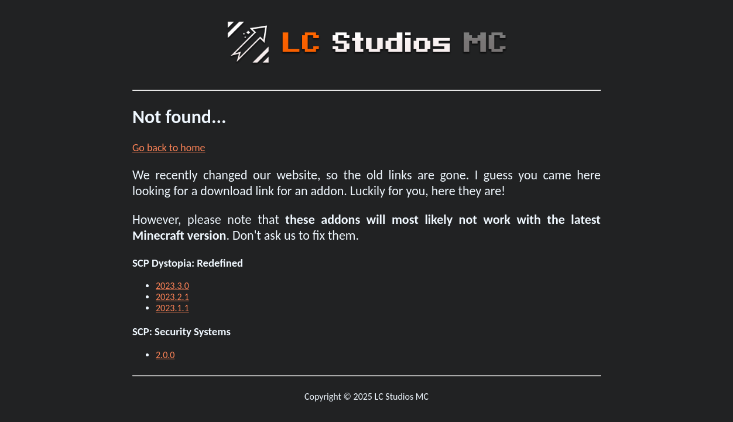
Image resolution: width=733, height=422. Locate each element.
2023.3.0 (172, 285)
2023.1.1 (172, 308)
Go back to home (168, 147)
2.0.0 (165, 354)
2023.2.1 (172, 296)
